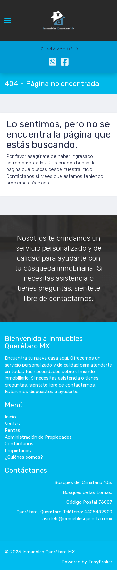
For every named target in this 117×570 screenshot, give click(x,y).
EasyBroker (100, 562)
